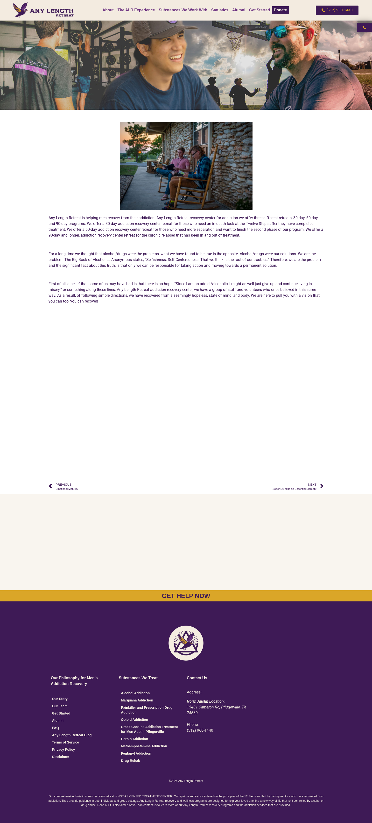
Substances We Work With (183, 10)
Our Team (60, 706)
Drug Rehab (130, 761)
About (107, 10)
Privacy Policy (63, 749)
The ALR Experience (136, 10)
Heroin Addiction (134, 739)
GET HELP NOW (186, 595)
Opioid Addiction (134, 720)
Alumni (238, 10)
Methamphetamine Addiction (144, 746)
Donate (280, 10)
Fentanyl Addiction (136, 753)
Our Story (60, 699)
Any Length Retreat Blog (72, 735)
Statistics (219, 10)
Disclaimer (60, 757)
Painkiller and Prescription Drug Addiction (146, 710)
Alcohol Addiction (135, 693)
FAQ (55, 728)
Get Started (259, 10)
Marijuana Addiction (137, 700)
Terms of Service (65, 742)
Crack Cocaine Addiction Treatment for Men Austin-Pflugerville (149, 729)
